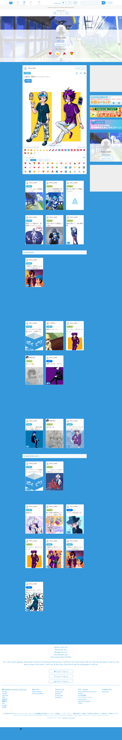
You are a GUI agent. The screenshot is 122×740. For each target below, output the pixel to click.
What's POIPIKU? (37, 691)
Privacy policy (59, 695)
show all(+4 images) (54, 145)
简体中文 (4, 699)
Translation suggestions (19, 689)
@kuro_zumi (61, 41)
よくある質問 (82, 695)
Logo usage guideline (84, 701)
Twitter (80, 693)
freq (26, 160)
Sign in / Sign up (61, 671)
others (47, 160)
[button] (21, 729)
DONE (27, 73)
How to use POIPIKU (37, 693)
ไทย (3, 703)
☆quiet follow (61, 44)
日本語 (4, 707)
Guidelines (58, 693)
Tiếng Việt (5, 695)
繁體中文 (4, 701)
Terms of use (59, 691)
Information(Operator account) (87, 691)
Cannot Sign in (82, 699)
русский (4, 705)
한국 (3, 697)
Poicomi (80, 703)
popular (33, 160)
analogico (64, 718)
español (4, 693)
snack (40, 160)
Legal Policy (58, 697)
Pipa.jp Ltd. (105, 691)
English (4, 691)
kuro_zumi (61, 37)
